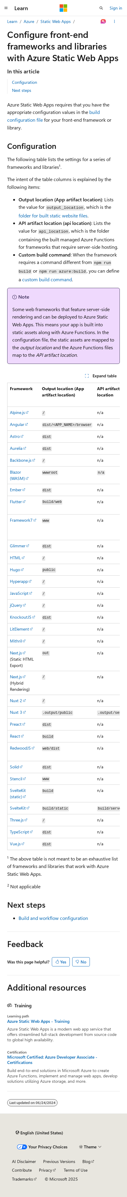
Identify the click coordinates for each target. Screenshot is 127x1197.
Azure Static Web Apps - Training (38, 1021)
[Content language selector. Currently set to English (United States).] (39, 1133)
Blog (86, 1161)
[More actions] (114, 21)
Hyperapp (19, 581)
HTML (15, 557)
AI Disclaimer (24, 1161)
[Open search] (101, 8)
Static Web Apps (55, 21)
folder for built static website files (53, 215)
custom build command (47, 279)
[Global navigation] (6, 8)
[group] (63, 616)
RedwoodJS (20, 748)
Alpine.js (17, 412)
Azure (29, 21)
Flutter (16, 501)
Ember (16, 489)
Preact (16, 724)
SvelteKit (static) (18, 793)
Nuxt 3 (16, 712)
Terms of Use (75, 1170)
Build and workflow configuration (53, 918)
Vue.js (15, 844)
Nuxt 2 (16, 700)
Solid (14, 767)
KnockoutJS (20, 617)
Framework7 (21, 520)
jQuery (16, 605)
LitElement (19, 629)
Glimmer (17, 546)
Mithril (16, 641)
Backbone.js (20, 460)
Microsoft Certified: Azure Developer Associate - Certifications (52, 1059)
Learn (12, 21)
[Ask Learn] (103, 21)
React (15, 736)
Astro (15, 436)
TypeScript (19, 832)
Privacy (45, 1170)
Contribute (22, 1170)
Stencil (16, 778)
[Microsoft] (63, 8)
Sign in (116, 8)
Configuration (24, 82)
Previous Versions (59, 1161)
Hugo (15, 569)
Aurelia (16, 448)
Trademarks (22, 1179)
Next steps (21, 90)
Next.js (16, 653)
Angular (17, 424)
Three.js (17, 820)
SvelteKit (18, 808)
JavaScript (19, 593)
